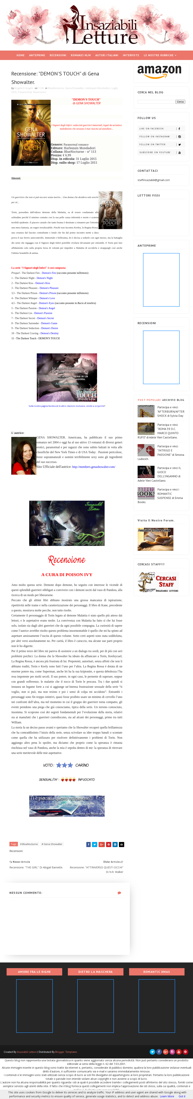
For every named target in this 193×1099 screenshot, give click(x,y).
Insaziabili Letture (27, 1052)
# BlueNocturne (29, 844)
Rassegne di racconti (95, 64)
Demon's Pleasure (49, 288)
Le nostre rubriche (159, 55)
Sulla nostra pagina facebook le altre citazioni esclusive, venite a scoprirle (66, 405)
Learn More (167, 1096)
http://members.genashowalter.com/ (93, 466)
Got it (182, 1096)
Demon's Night (45, 278)
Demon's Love (47, 298)
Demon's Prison (47, 293)
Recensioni (58, 55)
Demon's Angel (47, 308)
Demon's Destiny (50, 333)
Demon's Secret (45, 318)
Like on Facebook (162, 128)
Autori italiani (106, 55)
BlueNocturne (56, 88)
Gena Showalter (74, 88)
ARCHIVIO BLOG (173, 400)
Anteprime (37, 55)
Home (21, 55)
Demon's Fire (49, 273)
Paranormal (25, 92)
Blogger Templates (66, 1052)
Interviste (131, 55)
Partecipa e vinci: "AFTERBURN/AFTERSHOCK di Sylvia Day (171, 411)
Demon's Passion (43, 313)
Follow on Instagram (162, 136)
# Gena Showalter (52, 844)
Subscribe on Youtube (162, 152)
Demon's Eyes (46, 303)
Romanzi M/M (81, 55)
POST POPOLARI (149, 400)
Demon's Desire (49, 328)
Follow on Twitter (162, 144)
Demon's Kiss (42, 283)
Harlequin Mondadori (97, 88)
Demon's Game (49, 323)
